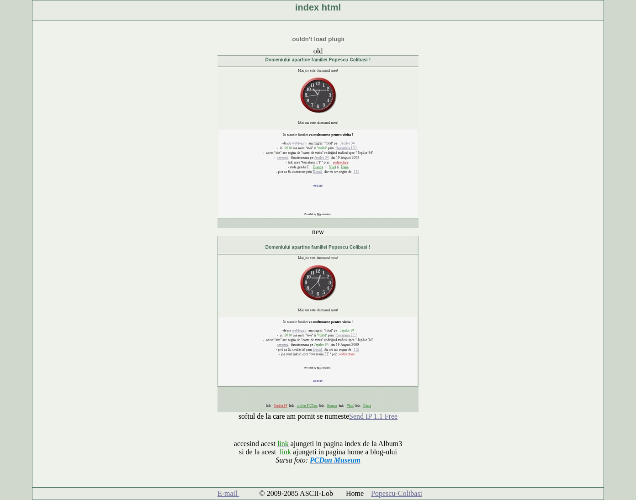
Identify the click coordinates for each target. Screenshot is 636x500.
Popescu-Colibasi (396, 493)
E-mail (228, 493)
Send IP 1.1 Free (373, 416)
